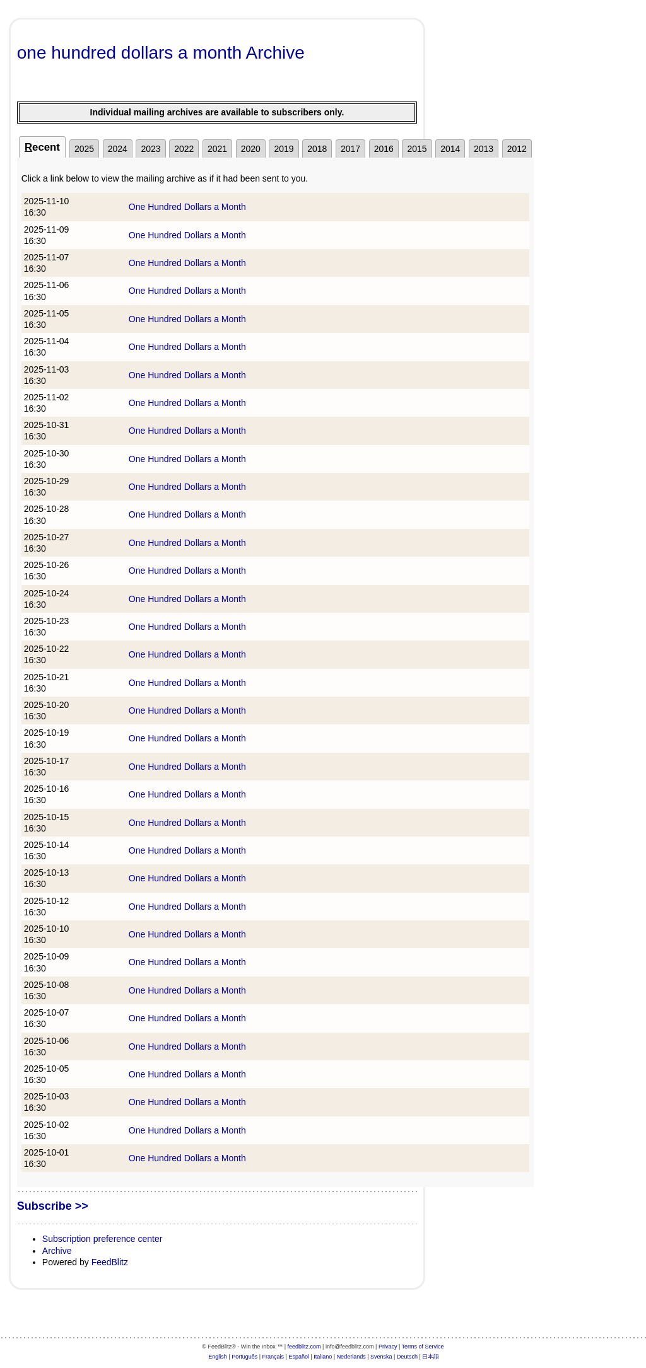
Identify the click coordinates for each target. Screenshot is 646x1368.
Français (273, 1357)
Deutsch (407, 1357)
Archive (57, 1251)
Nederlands (351, 1357)
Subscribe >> (52, 1206)
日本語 (430, 1357)
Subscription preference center (102, 1239)
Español (298, 1357)
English (217, 1357)
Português (244, 1357)
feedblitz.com (304, 1346)
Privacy (388, 1346)
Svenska (381, 1357)
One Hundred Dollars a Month (187, 207)
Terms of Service (423, 1346)
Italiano (323, 1357)
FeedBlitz (109, 1262)
